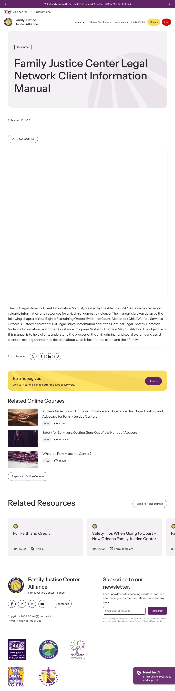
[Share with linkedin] (49, 356)
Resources (122, 22)
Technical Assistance (100, 22)
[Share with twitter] (33, 356)
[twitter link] (32, 604)
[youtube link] (42, 604)
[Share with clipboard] (57, 356)
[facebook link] (12, 604)
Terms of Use (33, 620)
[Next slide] (170, 4)
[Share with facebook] (41, 356)
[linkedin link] (22, 604)
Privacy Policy (16, 620)
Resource (23, 47)
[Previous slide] (5, 4)
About (80, 22)
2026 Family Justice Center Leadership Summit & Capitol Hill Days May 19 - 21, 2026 (131, 3)
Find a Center (138, 22)
